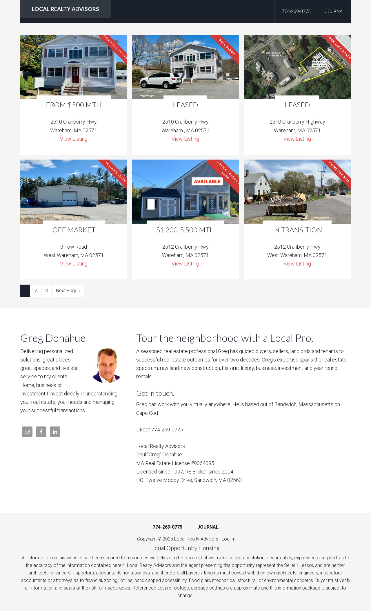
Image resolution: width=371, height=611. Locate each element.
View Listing (74, 139)
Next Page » (68, 290)
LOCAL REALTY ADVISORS (65, 9)
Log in (228, 539)
